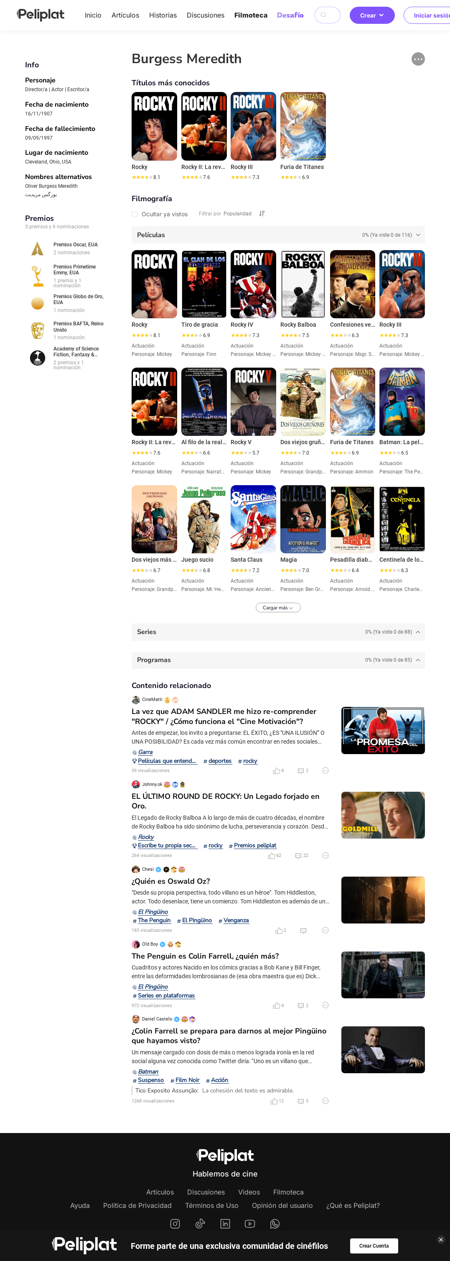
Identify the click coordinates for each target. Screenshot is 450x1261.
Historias (163, 15)
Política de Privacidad (137, 1205)
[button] (418, 59)
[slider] (142, 177)
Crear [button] (372, 15)
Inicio (93, 15)
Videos (249, 1192)
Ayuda (80, 1205)
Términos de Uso (212, 1205)
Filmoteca (250, 15)
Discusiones (205, 15)
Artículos (125, 15)
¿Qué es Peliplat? (353, 1205)
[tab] (278, 234)
